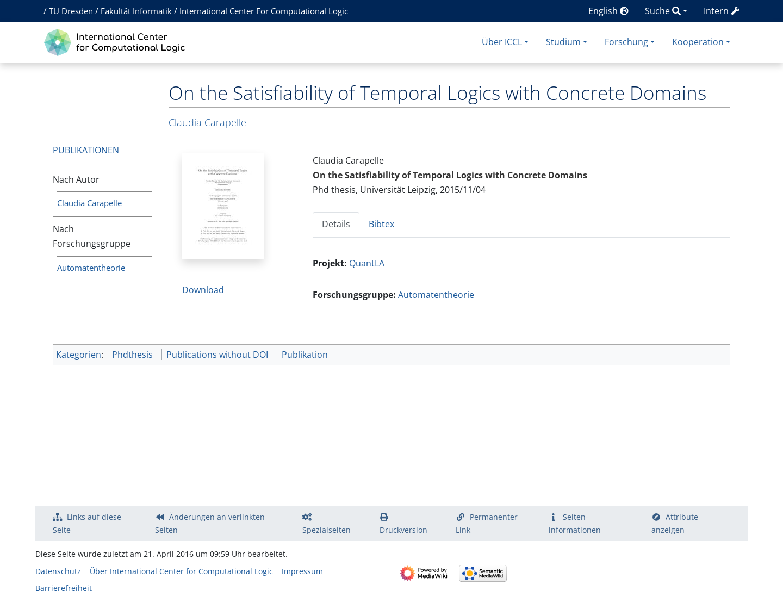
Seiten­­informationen (575, 523)
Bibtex (381, 224)
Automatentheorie (91, 267)
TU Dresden (71, 10)
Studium (563, 42)
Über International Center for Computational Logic (181, 571)
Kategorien (78, 354)
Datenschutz (58, 571)
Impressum (302, 571)
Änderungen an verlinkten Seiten (210, 523)
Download (203, 290)
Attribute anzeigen (674, 523)
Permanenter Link (487, 523)
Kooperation (698, 42)
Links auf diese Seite (87, 523)
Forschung (626, 42)
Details (336, 224)
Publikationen (86, 150)
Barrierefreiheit (63, 588)
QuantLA (366, 263)
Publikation (305, 354)
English (608, 11)
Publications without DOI (217, 354)
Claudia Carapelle (89, 202)
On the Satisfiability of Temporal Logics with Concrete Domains (450, 175)
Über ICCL (502, 42)
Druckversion (403, 530)
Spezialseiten (326, 530)
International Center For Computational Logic (263, 10)
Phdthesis (132, 354)
